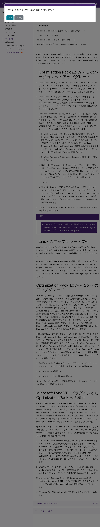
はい (10, 17)
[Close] (94, 5)
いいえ (19, 17)
